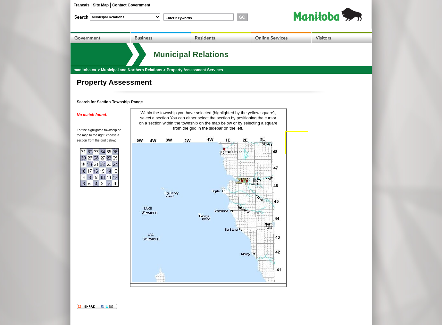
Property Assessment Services (195, 70)
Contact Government (131, 5)
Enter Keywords (179, 18)
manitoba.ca (85, 70)
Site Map (101, 5)
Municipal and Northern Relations (131, 70)
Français (81, 5)
